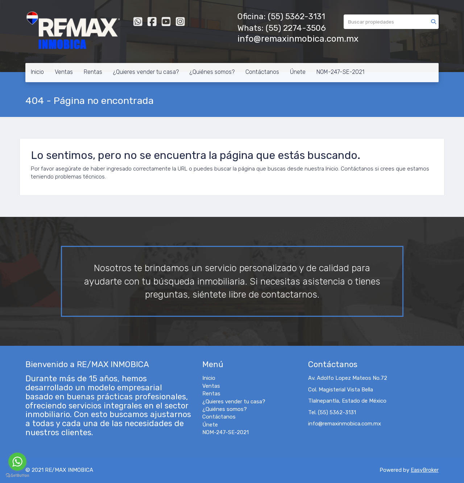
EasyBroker (425, 470)
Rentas (93, 71)
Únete (298, 71)
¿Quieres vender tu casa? (146, 71)
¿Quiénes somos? (212, 71)
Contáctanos (262, 71)
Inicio (37, 71)
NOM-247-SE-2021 (340, 71)
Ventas (64, 71)
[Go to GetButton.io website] (17, 475)
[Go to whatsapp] (17, 462)
